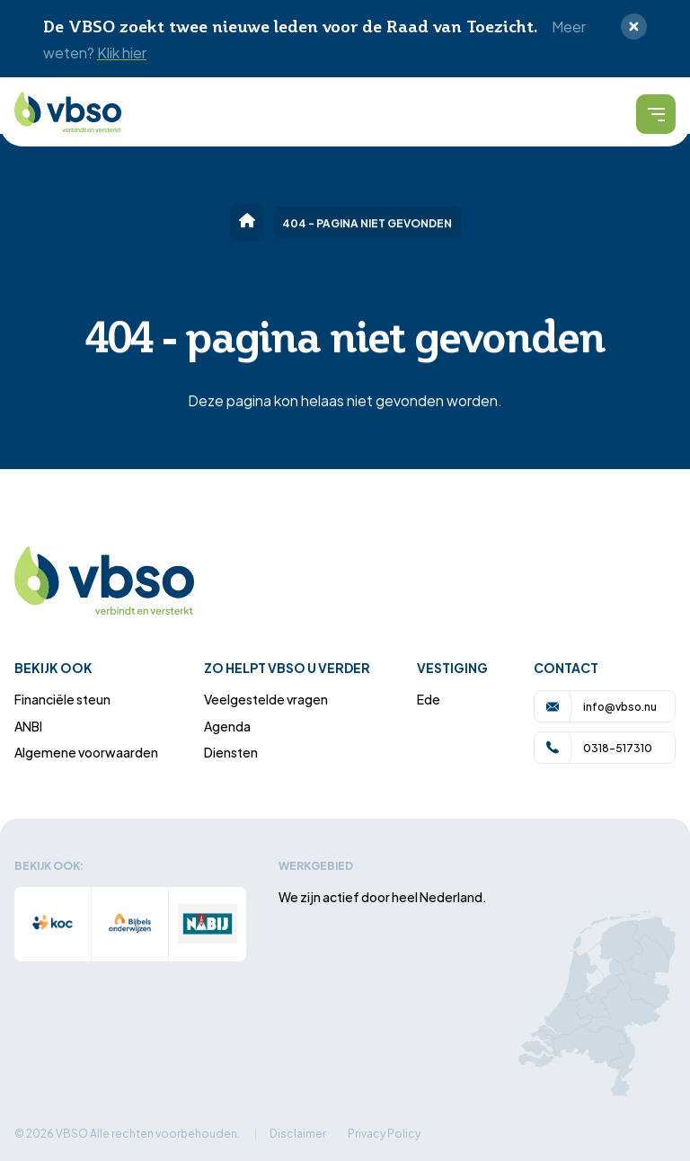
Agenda (227, 725)
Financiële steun (62, 698)
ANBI (28, 725)
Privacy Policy (384, 1132)
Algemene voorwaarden (86, 751)
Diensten (231, 751)
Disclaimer (298, 1132)
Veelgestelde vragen (266, 698)
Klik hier (121, 52)
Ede (428, 698)
